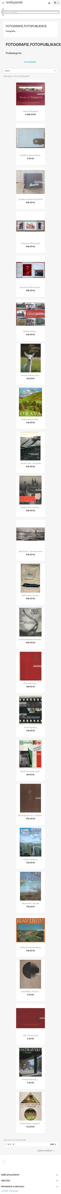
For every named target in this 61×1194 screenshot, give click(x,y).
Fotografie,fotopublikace (26, 26)
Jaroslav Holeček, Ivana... (30, 375)
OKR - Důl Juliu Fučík (30, 1035)
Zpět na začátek (46, 1150)
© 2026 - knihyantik (10, 1191)
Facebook (4, 1161)
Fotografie (10, 31)
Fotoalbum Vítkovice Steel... (30, 155)
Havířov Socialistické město (30, 947)
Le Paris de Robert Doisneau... (30, 639)
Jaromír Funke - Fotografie (30, 463)
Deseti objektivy (30, 727)
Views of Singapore (30, 111)
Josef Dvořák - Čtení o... (30, 595)
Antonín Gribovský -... (30, 1079)
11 (14, 1144)
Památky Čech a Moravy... (30, 507)
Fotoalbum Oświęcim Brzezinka (30, 199)
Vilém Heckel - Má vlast (30, 903)
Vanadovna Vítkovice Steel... (30, 287)
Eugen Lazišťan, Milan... (30, 419)
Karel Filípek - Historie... (31, 991)
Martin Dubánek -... (30, 331)
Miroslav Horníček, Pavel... (30, 771)
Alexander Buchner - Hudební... (30, 815)
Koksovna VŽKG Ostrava (30, 243)
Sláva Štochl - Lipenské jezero (30, 551)
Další (53, 1144)
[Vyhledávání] (30, 12)
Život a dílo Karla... (30, 683)
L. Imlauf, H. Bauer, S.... (30, 859)
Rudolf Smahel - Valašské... (30, 1123)
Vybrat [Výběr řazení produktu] (30, 70)
